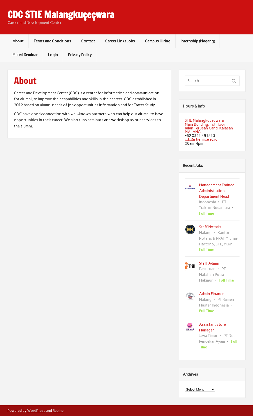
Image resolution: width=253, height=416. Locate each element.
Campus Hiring (157, 41)
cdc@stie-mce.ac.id (201, 139)
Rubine (58, 411)
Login (53, 55)
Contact (88, 41)
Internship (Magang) (198, 41)
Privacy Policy (80, 55)
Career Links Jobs (120, 41)
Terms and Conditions (52, 41)
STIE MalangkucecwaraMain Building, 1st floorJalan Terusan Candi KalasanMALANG (209, 126)
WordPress (36, 411)
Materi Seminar (25, 55)
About (17, 41)
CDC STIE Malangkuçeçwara (60, 14)
